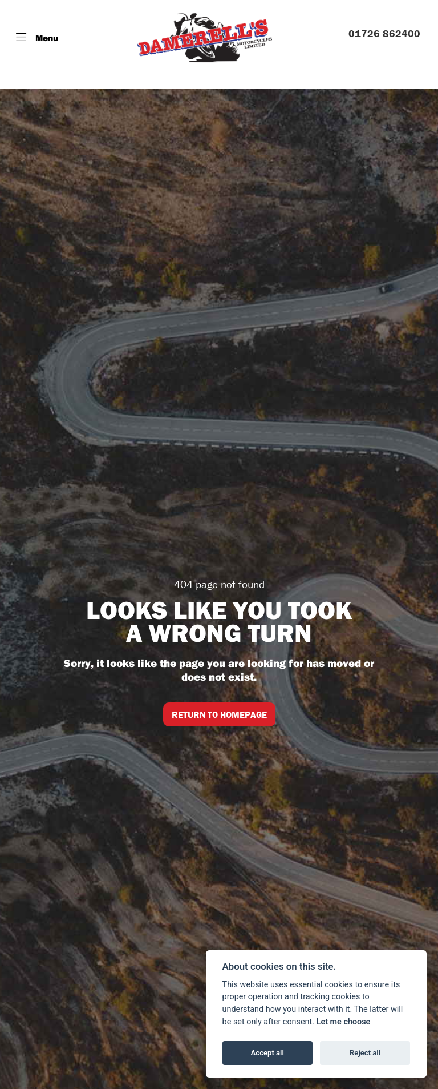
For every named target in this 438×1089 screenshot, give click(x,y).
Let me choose (344, 1022)
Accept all (267, 1052)
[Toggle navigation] (37, 38)
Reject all (365, 1052)
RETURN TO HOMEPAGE (219, 714)
